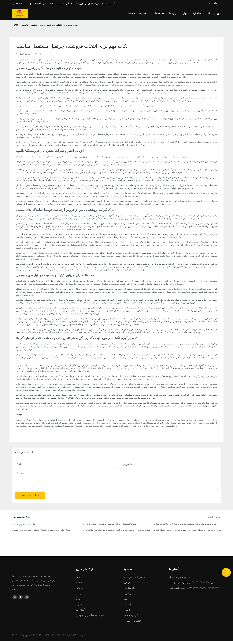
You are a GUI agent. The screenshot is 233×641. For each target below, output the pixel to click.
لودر (125, 599)
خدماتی (79, 588)
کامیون (126, 609)
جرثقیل (127, 582)
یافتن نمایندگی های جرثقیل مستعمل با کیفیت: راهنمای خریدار (111, 524)
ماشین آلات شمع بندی (134, 577)
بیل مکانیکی (129, 588)
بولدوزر (127, 593)
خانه (78, 577)
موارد (218, 517)
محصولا (79, 582)
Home (15, 24)
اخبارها (210, 517)
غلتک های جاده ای (132, 620)
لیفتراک (127, 604)
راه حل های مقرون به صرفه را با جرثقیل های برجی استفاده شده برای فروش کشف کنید (188, 530)
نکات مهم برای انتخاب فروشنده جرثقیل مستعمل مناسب (49, 24)
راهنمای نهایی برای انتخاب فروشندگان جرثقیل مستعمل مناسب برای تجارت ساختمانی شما (188, 524)
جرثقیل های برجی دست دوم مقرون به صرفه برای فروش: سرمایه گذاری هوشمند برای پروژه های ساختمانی (117, 530)
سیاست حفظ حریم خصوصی (90, 615)
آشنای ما (80, 609)
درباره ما (80, 593)
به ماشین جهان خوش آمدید (25, 524)
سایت (82, 635)
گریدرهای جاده (130, 615)
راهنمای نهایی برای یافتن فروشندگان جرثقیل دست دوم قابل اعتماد (42, 530)
